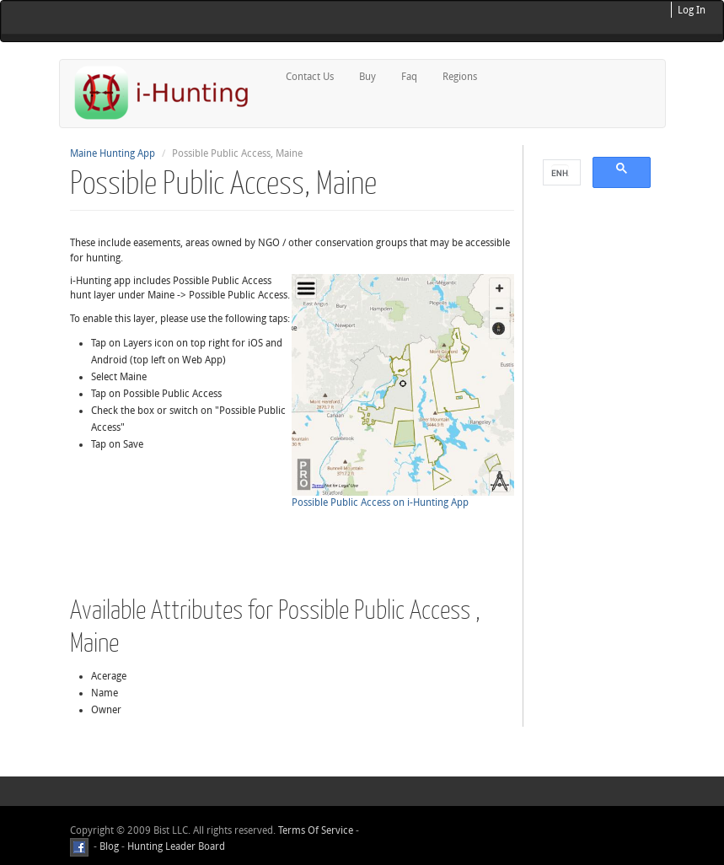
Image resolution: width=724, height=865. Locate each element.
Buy (367, 77)
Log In (691, 10)
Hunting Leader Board (175, 846)
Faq (409, 77)
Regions (459, 77)
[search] (560, 172)
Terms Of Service (315, 830)
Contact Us (310, 77)
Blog (109, 846)
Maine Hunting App (112, 153)
